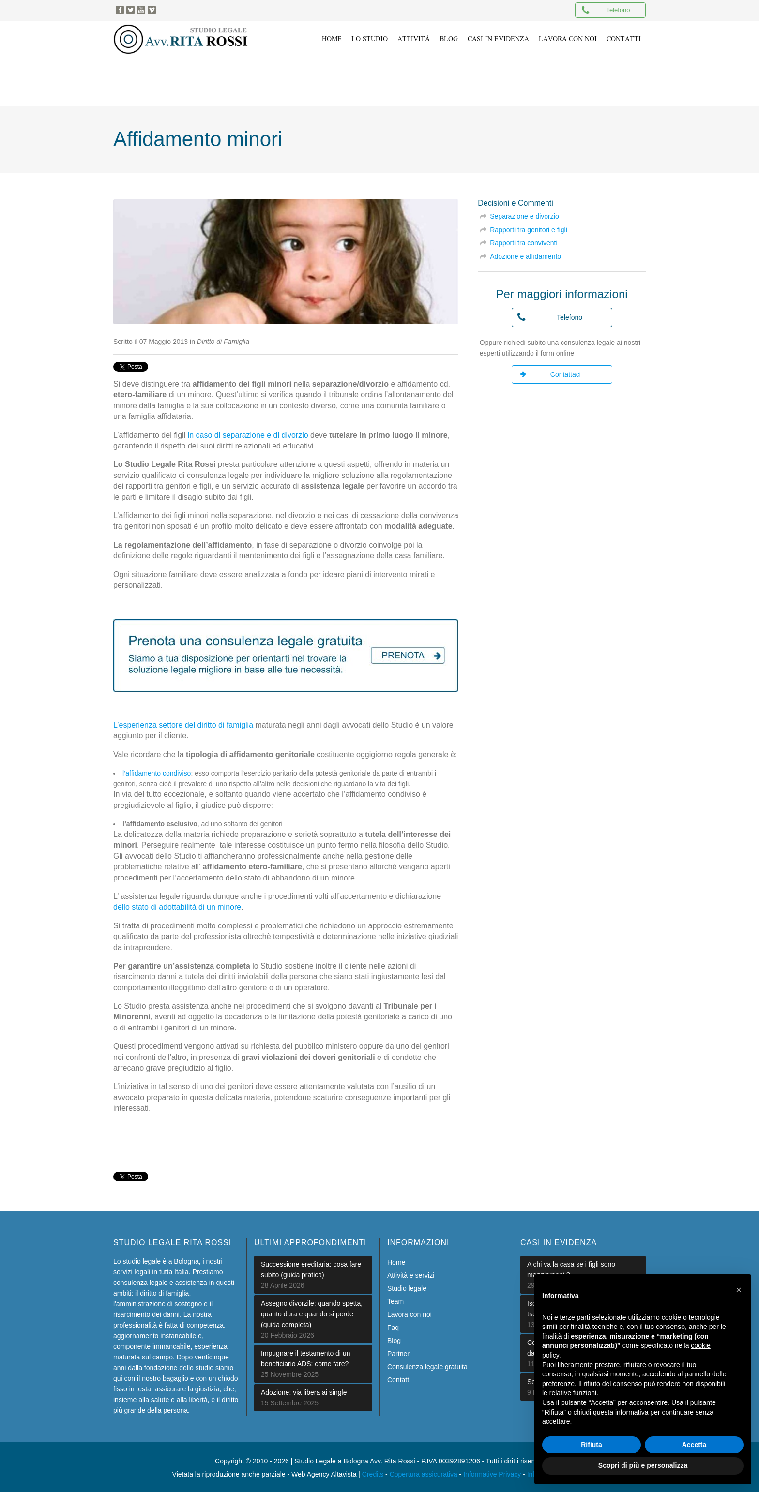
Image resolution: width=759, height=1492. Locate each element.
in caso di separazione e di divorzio (248, 433)
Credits (372, 1472)
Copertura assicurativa (423, 1472)
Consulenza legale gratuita (427, 1365)
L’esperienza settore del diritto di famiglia (183, 723)
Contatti (398, 1378)
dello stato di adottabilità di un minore (177, 905)
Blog (394, 1339)
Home (396, 1260)
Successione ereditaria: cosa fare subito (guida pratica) (311, 1267)
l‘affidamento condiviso (156, 771)
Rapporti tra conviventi (523, 241)
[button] (738, 1290)
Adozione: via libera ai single (304, 1390)
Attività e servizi (410, 1273)
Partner (398, 1352)
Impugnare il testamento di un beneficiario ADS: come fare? (305, 1356)
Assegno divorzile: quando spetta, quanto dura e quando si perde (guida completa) (312, 1312)
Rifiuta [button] (591, 1444)
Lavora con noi (409, 1312)
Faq (393, 1325)
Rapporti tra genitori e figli (528, 228)
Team (395, 1299)
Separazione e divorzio (524, 214)
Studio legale (406, 1286)
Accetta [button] (694, 1444)
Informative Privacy (492, 1472)
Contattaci (550, 372)
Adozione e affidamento (525, 254)
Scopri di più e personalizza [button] (642, 1465)
